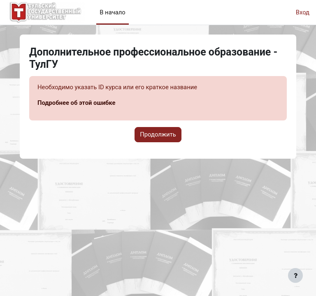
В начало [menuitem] (112, 12)
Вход (302, 12)
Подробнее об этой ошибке (76, 102)
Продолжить (158, 134)
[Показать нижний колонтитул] (295, 275)
